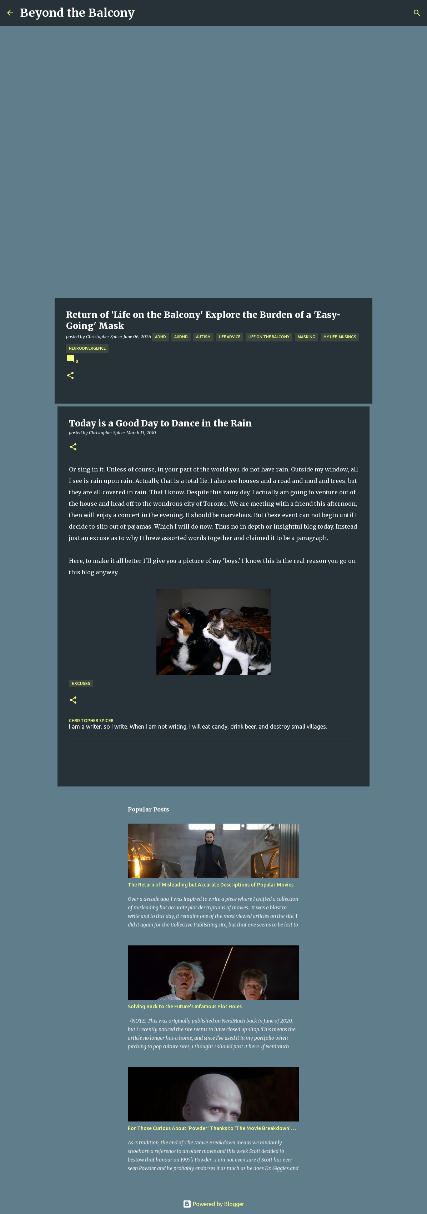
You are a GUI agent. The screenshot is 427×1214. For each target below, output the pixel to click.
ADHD (160, 337)
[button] (70, 376)
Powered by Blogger (213, 1204)
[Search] (417, 12)
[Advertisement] (213, 244)
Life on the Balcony (269, 337)
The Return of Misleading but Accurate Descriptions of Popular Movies (210, 885)
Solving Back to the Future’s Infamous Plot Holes (185, 1006)
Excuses (81, 683)
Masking (306, 337)
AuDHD (181, 337)
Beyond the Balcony (77, 13)
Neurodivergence (87, 348)
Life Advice (229, 337)
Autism (203, 337)
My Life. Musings (339, 337)
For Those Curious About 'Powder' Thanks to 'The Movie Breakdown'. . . (212, 1128)
